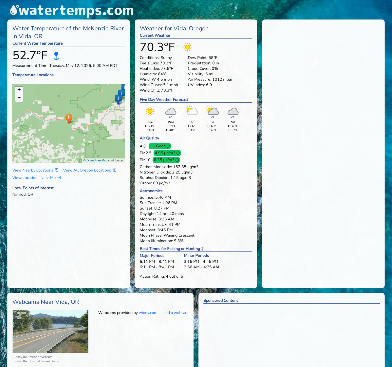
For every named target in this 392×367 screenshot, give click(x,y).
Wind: (145, 79)
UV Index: (196, 85)
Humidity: (148, 74)
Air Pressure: (199, 79)
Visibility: (196, 74)
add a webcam (176, 312)
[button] (68, 118)
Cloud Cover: (199, 68)
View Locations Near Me (36, 177)
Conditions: (150, 57)
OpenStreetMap (96, 160)
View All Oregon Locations (89, 170)
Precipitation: (199, 63)
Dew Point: (198, 57)
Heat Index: (150, 68)
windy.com (148, 312)
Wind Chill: (150, 90)
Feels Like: (149, 63)
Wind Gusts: (151, 85)
